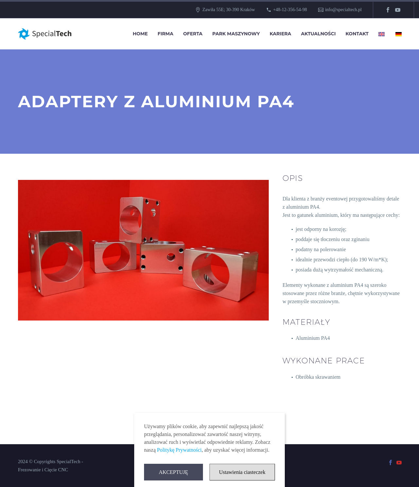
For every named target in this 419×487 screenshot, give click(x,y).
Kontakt (357, 34)
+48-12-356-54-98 (290, 9)
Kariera (280, 34)
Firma (165, 34)
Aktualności (318, 34)
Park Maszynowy (236, 34)
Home (140, 34)
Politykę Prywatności (179, 450)
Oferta (192, 34)
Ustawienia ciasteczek (242, 473)
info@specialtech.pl (343, 9)
